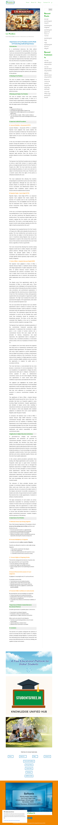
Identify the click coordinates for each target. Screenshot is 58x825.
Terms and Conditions (29, 761)
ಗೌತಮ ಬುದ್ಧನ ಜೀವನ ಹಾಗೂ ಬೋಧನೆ (47, 95)
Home (27, 2)
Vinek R (46, 91)
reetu (45, 60)
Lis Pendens (10, 34)
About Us (33, 2)
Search (50, 9)
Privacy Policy (29, 764)
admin (8, 36)
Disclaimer (29, 772)
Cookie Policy (29, 768)
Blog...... (35, 756)
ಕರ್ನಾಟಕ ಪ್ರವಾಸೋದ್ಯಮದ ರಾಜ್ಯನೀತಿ (48, 21)
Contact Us (46, 2)
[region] (14, 816)
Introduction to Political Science (20, 36)
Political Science (31, 36)
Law (27, 36)
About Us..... (22, 756)
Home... (10, 756)
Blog (39, 2)
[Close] (26, 811)
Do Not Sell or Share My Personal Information (12, 820)
